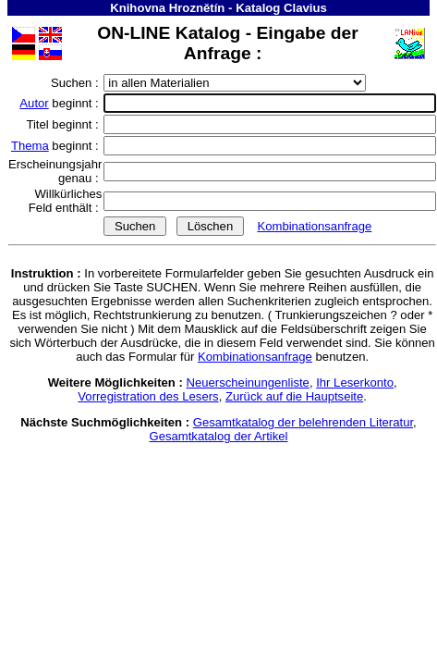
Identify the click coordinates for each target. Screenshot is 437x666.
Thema (30, 146)
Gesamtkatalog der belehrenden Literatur (303, 422)
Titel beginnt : (64, 124)
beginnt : (60, 103)
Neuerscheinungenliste (248, 382)
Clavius (305, 8)
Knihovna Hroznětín (167, 8)
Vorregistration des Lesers (148, 396)
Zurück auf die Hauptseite (294, 396)
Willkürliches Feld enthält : (65, 201)
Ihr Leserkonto (355, 382)
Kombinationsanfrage (314, 226)
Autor (33, 103)
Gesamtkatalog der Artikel (218, 436)
